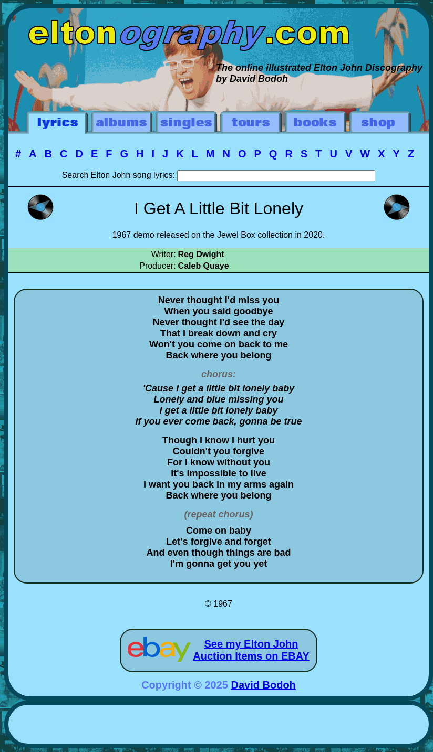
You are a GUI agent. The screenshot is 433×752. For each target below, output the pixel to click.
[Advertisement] (219, 726)
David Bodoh (263, 685)
